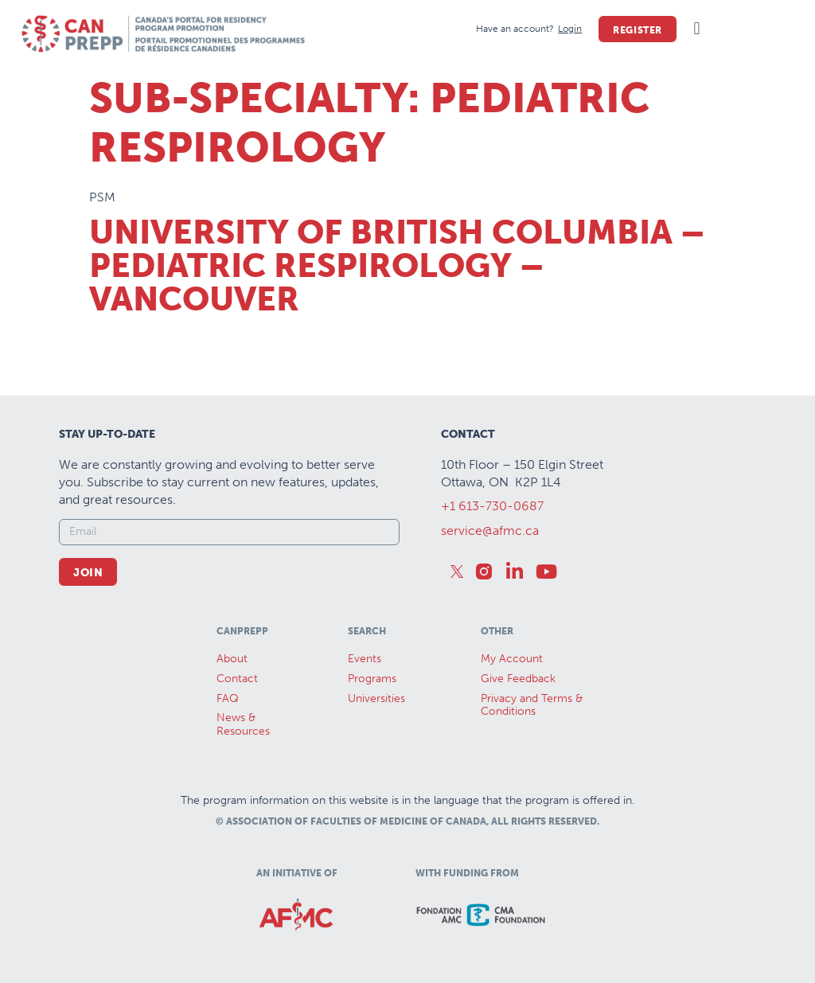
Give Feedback (518, 678)
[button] (696, 29)
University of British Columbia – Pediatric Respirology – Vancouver (397, 266)
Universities (376, 698)
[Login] (570, 29)
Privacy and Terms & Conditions (532, 705)
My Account (512, 658)
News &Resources (243, 724)
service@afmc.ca (490, 530)
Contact (237, 678)
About (232, 658)
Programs (372, 678)
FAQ (227, 698)
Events (364, 658)
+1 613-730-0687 (492, 505)
